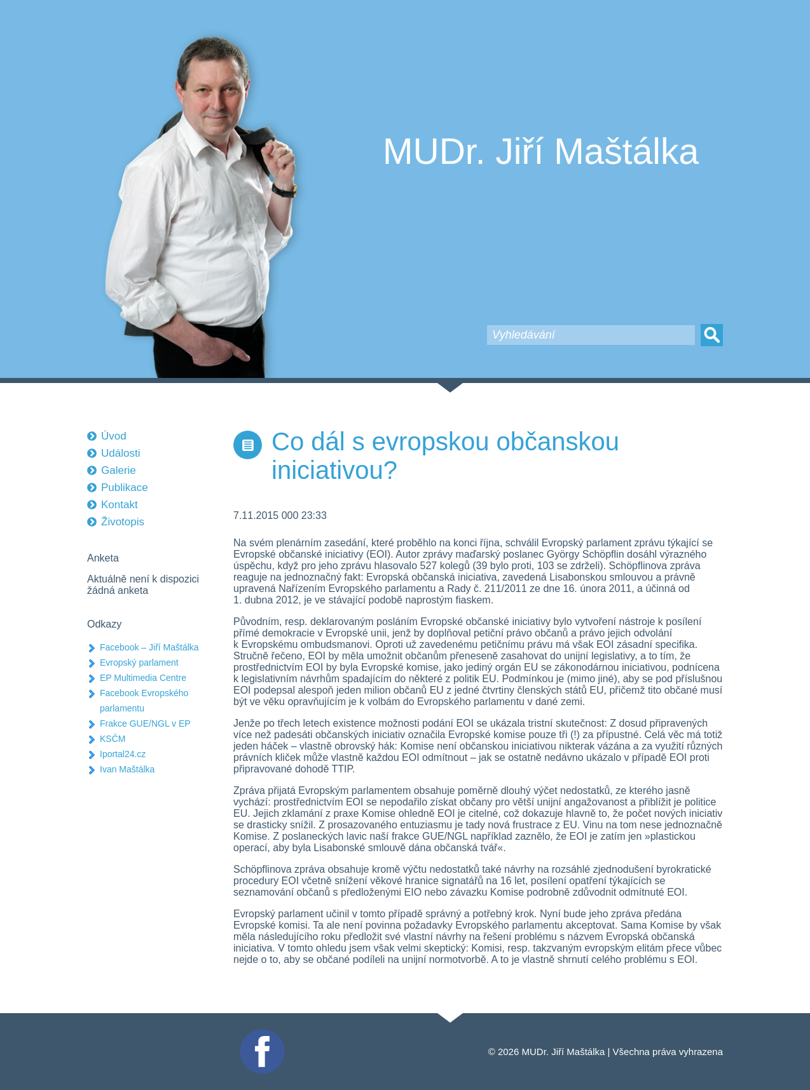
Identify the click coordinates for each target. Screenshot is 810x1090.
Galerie (118, 470)
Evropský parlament (139, 662)
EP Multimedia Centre (143, 678)
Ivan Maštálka (127, 769)
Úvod (114, 436)
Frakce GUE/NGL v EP (145, 723)
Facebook (261, 1034)
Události (120, 453)
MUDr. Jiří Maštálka (541, 151)
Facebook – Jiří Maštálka (149, 647)
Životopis (122, 522)
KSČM (112, 739)
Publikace (124, 487)
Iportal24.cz (123, 754)
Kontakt (119, 505)
